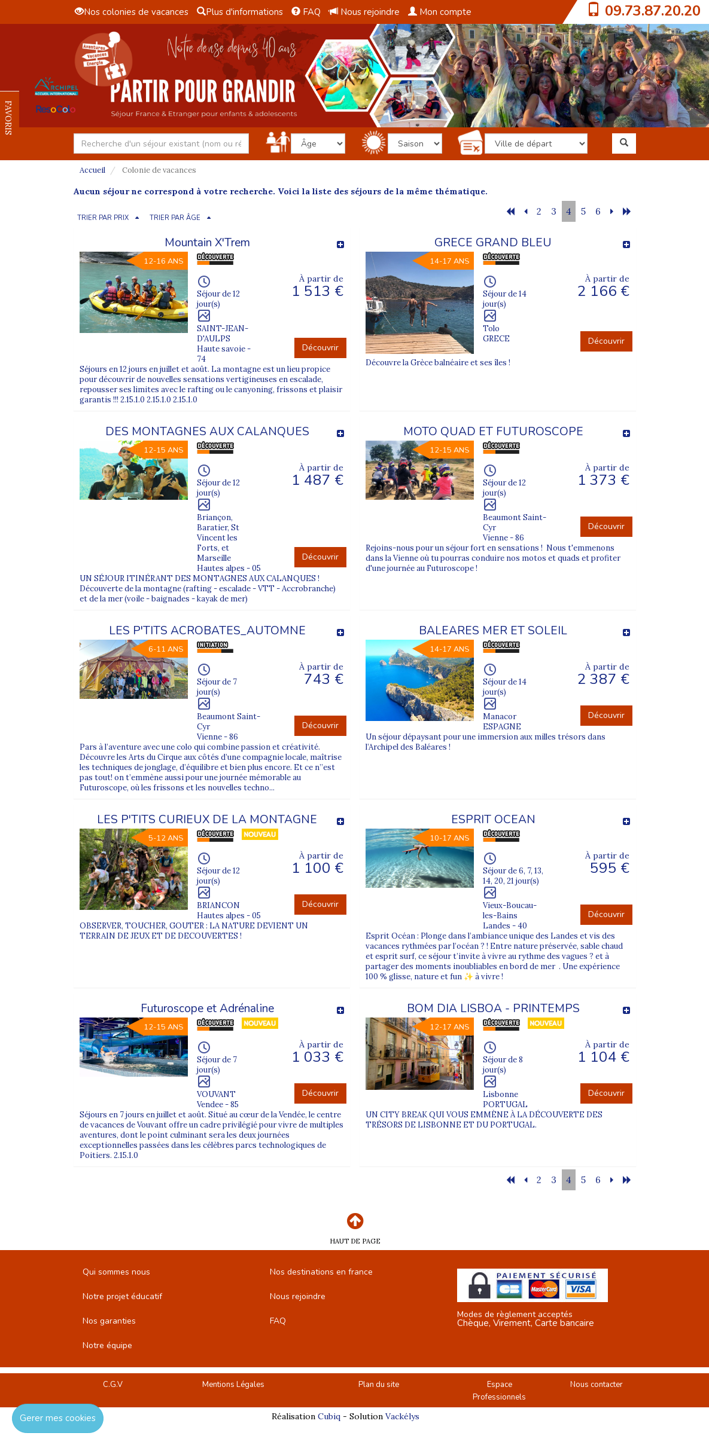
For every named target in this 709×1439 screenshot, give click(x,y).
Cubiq (329, 1416)
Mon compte (439, 12)
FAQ (306, 12)
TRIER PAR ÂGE (175, 217)
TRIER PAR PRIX (103, 217)
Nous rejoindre (364, 12)
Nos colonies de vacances (131, 12)
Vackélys (402, 1416)
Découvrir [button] (320, 347)
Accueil (92, 170)
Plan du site (378, 1384)
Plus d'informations (240, 12)
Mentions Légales (233, 1384)
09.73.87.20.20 (653, 10)
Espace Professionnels (499, 1391)
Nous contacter (596, 1384)
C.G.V (113, 1384)
